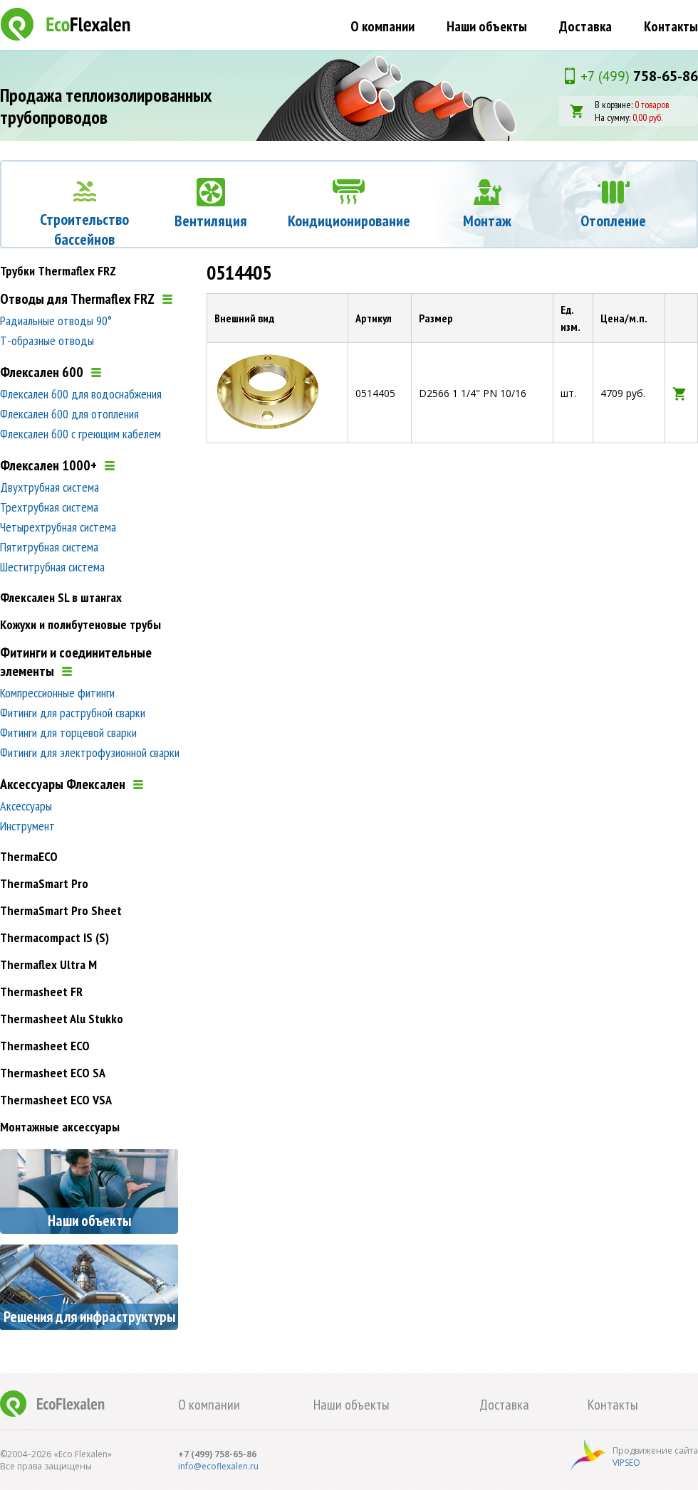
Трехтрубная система (49, 507)
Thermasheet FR (41, 991)
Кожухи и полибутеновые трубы (80, 624)
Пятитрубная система (49, 547)
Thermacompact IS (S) (54, 937)
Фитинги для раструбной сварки (72, 712)
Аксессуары (26, 806)
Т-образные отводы (47, 340)
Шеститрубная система (52, 567)
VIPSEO (626, 1463)
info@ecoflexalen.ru (218, 1466)
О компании (382, 26)
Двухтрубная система (49, 487)
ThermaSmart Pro (44, 883)
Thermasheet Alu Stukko (61, 1018)
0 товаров (652, 104)
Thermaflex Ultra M (48, 964)
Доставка (585, 26)
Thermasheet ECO (45, 1045)
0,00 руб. (647, 117)
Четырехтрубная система (58, 527)
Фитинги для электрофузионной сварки (89, 752)
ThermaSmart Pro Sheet (61, 910)
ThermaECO (29, 856)
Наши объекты (487, 26)
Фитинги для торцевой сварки (68, 732)
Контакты (671, 26)
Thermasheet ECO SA (52, 1072)
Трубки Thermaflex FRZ (58, 271)
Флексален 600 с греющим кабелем (80, 434)
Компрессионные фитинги (57, 693)
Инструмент (27, 826)
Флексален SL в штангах (61, 597)
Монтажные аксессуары (60, 1127)
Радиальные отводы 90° (56, 320)
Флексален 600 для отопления (69, 414)
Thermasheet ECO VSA (56, 1100)
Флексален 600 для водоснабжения (81, 394)
